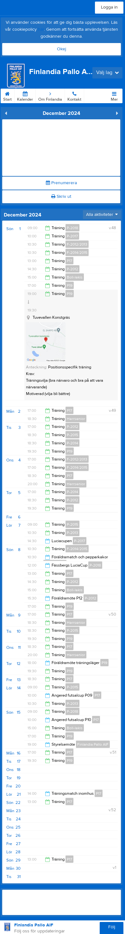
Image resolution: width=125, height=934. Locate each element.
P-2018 (72, 227)
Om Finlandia (50, 95)
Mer (114, 95)
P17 (69, 260)
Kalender (25, 95)
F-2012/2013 (77, 244)
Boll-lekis (75, 277)
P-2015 (72, 434)
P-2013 (72, 532)
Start (7, 95)
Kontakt (74, 95)
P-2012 (72, 269)
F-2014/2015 (77, 252)
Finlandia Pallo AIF (93, 744)
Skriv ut (61, 196)
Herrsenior (76, 418)
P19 (69, 285)
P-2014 (72, 443)
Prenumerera (61, 183)
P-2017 (72, 236)
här (41, 29)
